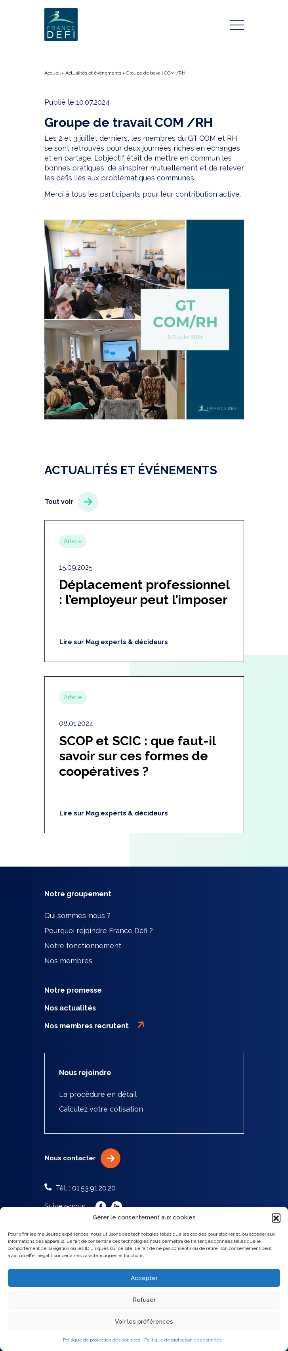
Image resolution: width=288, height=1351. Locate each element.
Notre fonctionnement (82, 945)
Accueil (52, 73)
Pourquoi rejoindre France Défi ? (98, 930)
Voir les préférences (144, 1321)
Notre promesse (73, 990)
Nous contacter (83, 1158)
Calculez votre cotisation (101, 1109)
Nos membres (68, 961)
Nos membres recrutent (94, 1025)
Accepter (144, 1278)
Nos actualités (70, 1008)
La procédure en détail (98, 1094)
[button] (276, 1218)
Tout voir (71, 502)
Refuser (144, 1299)
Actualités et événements (93, 73)
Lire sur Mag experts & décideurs (113, 642)
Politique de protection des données (101, 1340)
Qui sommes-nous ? (77, 915)
